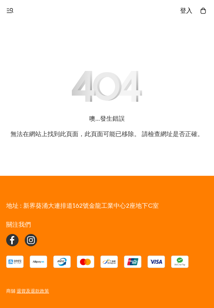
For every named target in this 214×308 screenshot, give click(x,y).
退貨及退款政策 (33, 291)
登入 (186, 10)
